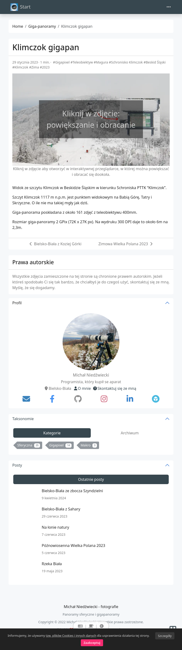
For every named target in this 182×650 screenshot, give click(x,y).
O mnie (82, 388)
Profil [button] (17, 302)
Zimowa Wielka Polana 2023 (123, 243)
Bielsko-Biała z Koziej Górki (58, 243)
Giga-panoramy (42, 26)
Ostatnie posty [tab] (91, 479)
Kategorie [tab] (52, 433)
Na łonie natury (55, 527)
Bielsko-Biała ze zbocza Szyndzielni (72, 490)
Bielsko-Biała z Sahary (61, 509)
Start (20, 7)
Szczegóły (165, 636)
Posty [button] (17, 465)
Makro (89, 445)
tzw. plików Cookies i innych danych (71, 635)
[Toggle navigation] (169, 7)
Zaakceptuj (92, 643)
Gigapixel (60, 445)
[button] (80, 626)
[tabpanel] (91, 446)
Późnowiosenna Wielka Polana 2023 (73, 545)
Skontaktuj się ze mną (114, 388)
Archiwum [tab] (130, 433)
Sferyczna (28, 445)
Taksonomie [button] (23, 418)
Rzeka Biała (52, 563)
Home (17, 26)
